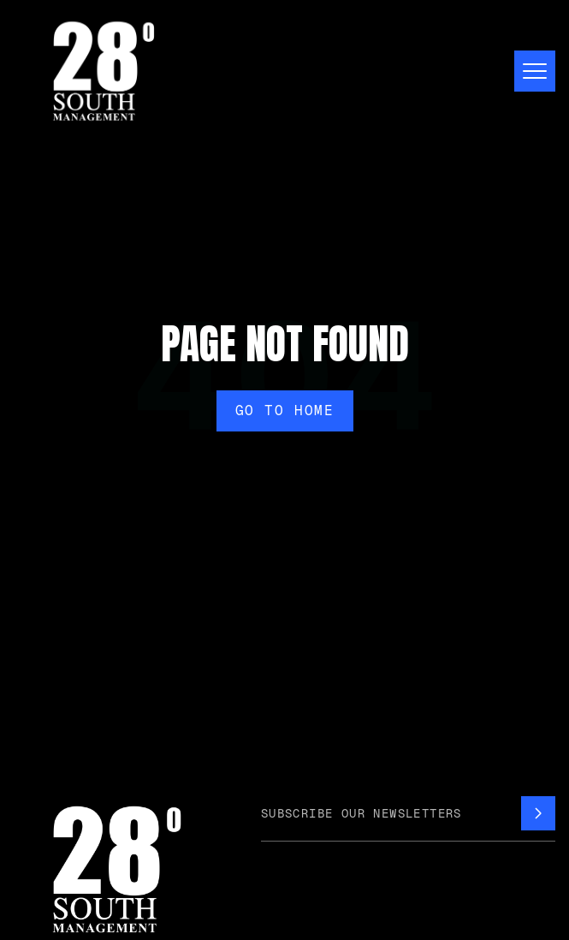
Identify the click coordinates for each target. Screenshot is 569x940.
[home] (99, 71)
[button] (528, 71)
